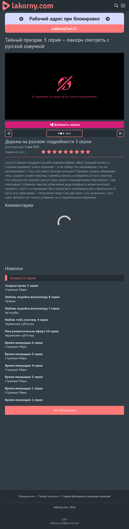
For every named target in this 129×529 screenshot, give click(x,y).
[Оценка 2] (49, 152)
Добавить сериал (64, 124)
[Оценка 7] (77, 152)
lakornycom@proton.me (64, 523)
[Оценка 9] (88, 152)
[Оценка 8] (83, 152)
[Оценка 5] (66, 152)
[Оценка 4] (61, 152)
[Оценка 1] (44, 152)
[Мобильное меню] (123, 6)
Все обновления (65, 410)
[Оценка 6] (72, 152)
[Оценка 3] (55, 152)
